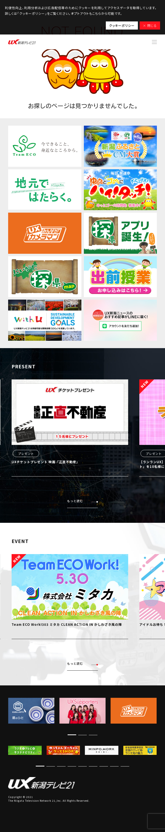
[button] (72, 734)
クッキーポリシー (122, 25)
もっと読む (82, 501)
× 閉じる (150, 25)
